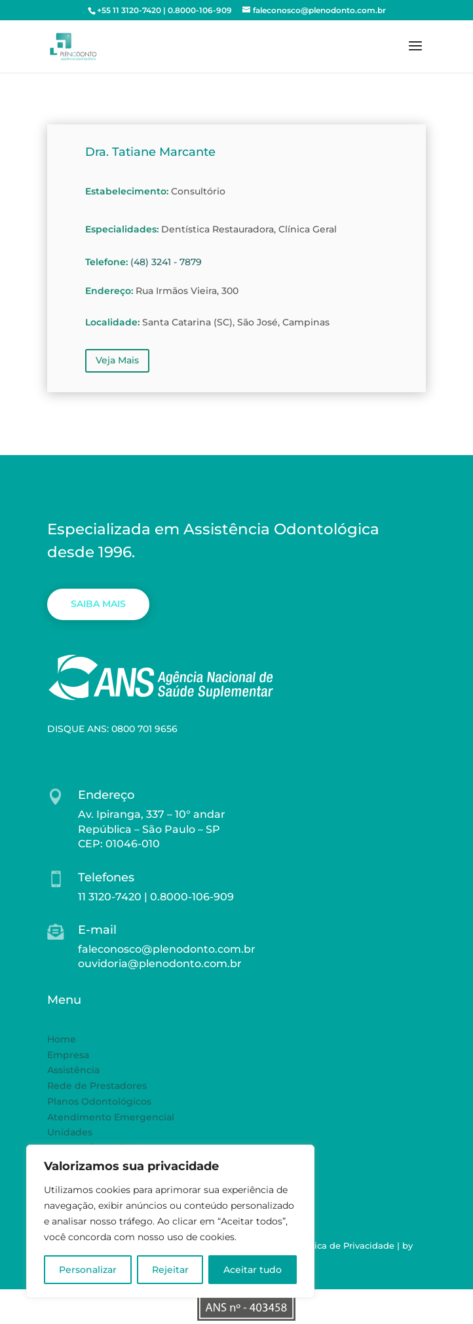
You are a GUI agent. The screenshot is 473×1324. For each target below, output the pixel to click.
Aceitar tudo (252, 1270)
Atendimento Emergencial (110, 1117)
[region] (170, 1221)
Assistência (73, 1070)
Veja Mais (117, 360)
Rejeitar (170, 1270)
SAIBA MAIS (98, 604)
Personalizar (88, 1270)
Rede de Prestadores (97, 1086)
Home (61, 1039)
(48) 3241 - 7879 (166, 262)
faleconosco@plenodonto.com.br (166, 949)
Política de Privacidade (344, 1245)
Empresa (68, 1055)
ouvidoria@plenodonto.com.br (160, 963)
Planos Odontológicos (99, 1101)
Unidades (69, 1132)
